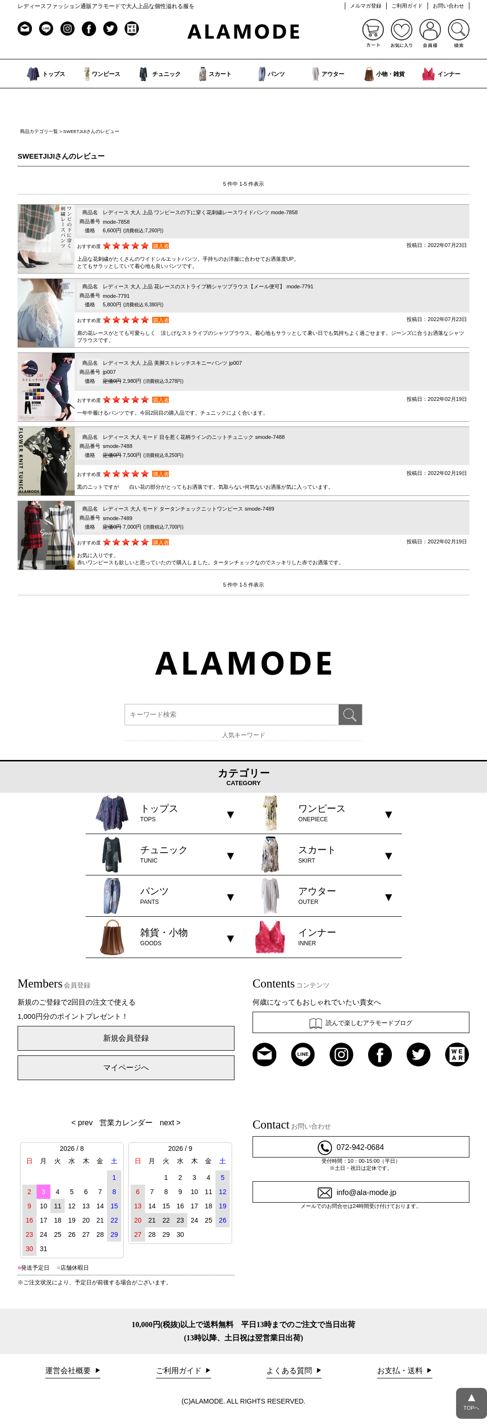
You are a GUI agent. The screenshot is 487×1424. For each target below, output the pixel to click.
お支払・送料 (401, 1371)
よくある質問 (290, 1371)
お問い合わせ (448, 6)
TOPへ (471, 1399)
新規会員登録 (126, 1038)
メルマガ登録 (365, 6)
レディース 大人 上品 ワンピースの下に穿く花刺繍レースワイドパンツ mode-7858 (200, 212)
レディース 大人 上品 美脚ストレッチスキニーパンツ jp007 (172, 363)
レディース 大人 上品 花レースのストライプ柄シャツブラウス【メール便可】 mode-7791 (208, 286)
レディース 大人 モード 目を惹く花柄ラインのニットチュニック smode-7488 (194, 437)
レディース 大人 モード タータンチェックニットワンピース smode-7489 (188, 509)
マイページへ (126, 1067)
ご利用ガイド (407, 6)
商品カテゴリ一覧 (39, 131)
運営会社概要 (69, 1371)
